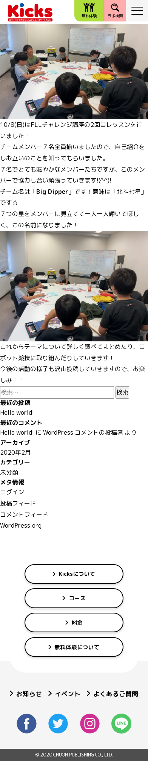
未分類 (9, 472)
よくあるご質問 (112, 693)
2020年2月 (15, 452)
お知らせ (26, 693)
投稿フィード (18, 503)
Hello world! (17, 412)
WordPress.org (21, 525)
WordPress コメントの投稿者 (83, 432)
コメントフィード (24, 514)
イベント (64, 693)
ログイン (12, 492)
